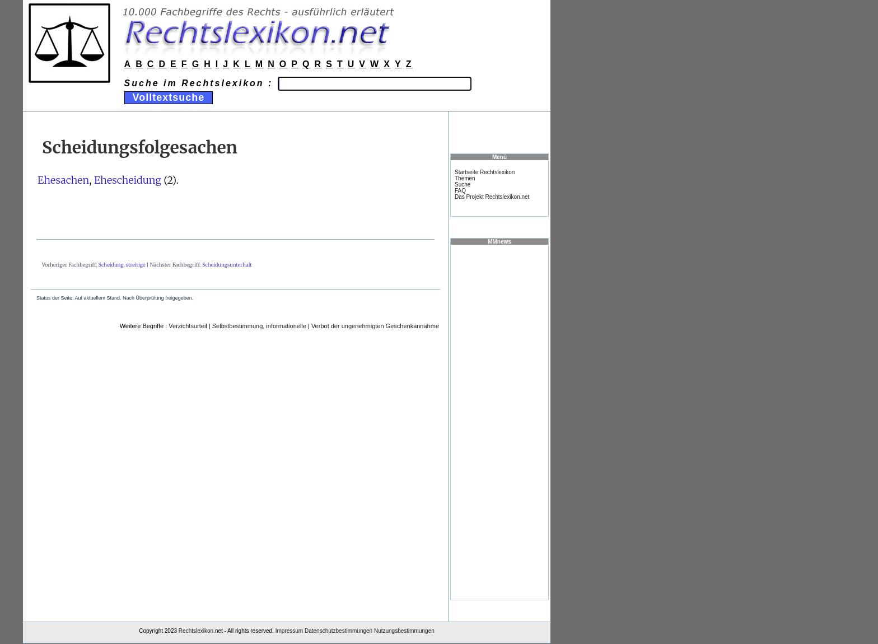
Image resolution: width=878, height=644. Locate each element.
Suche (462, 184)
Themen (465, 178)
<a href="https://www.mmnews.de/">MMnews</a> (499, 422)
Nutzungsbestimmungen (404, 631)
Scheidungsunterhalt (227, 265)
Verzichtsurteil (188, 326)
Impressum (289, 631)
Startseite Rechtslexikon (485, 172)
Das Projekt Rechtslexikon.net (492, 197)
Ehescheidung (127, 180)
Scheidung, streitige (122, 265)
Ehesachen (63, 180)
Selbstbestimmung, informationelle (259, 326)
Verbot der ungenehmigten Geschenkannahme (375, 326)
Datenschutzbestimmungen (338, 631)
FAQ (460, 191)
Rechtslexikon (196, 631)
